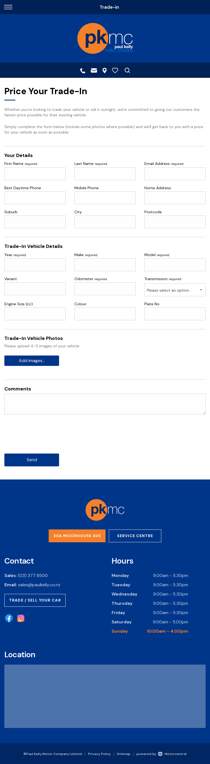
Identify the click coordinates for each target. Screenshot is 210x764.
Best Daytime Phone (22, 187)
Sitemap (123, 753)
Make (85, 254)
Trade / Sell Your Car (35, 600)
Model (156, 254)
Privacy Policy (99, 753)
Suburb (11, 211)
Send (32, 460)
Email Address (163, 163)
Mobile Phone (86, 187)
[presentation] (46, 438)
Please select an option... (169, 290)
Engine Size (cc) (18, 303)
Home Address (157, 187)
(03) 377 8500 (33, 575)
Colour (80, 303)
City (78, 211)
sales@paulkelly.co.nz (39, 585)
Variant (10, 278)
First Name (20, 163)
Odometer (90, 278)
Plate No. (152, 303)
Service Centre (135, 535)
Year (15, 254)
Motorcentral (172, 753)
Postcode (153, 211)
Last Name (90, 163)
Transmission (162, 278)
